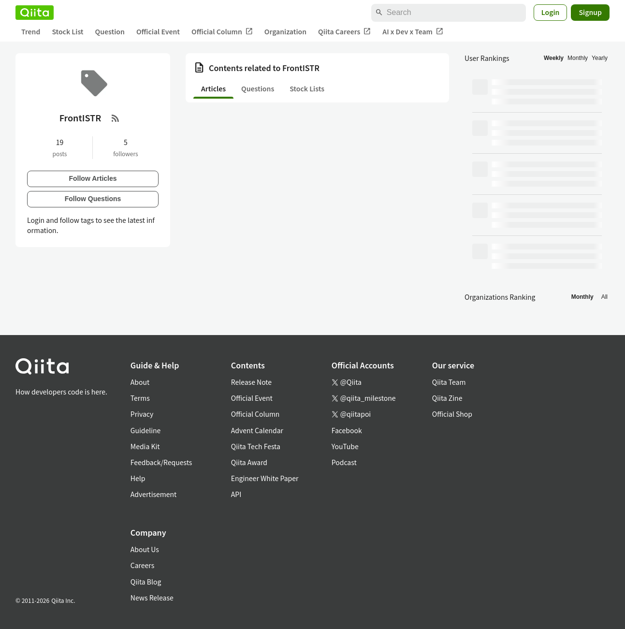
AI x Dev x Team (412, 32)
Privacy (142, 414)
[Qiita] (34, 12)
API (236, 494)
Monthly (577, 58)
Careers (142, 565)
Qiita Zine (447, 398)
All (604, 296)
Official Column (222, 32)
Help (138, 478)
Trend (30, 31)
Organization (285, 31)
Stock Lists (307, 88)
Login (550, 12)
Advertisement (154, 494)
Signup (590, 12)
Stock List (67, 31)
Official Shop (452, 414)
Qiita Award (249, 462)
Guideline (146, 430)
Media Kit (145, 446)
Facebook (347, 430)
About (140, 382)
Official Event (158, 31)
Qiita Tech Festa (255, 446)
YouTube (345, 446)
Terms (140, 398)
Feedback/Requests (161, 462)
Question (110, 31)
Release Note (251, 382)
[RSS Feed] (115, 118)
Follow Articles (92, 178)
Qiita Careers (344, 32)
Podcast (344, 462)
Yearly (600, 58)
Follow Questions (93, 199)
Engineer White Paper (265, 478)
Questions (257, 88)
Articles (213, 88)
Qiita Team (449, 382)
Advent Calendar (257, 430)
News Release (152, 597)
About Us (145, 549)
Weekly (554, 58)
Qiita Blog (146, 581)
